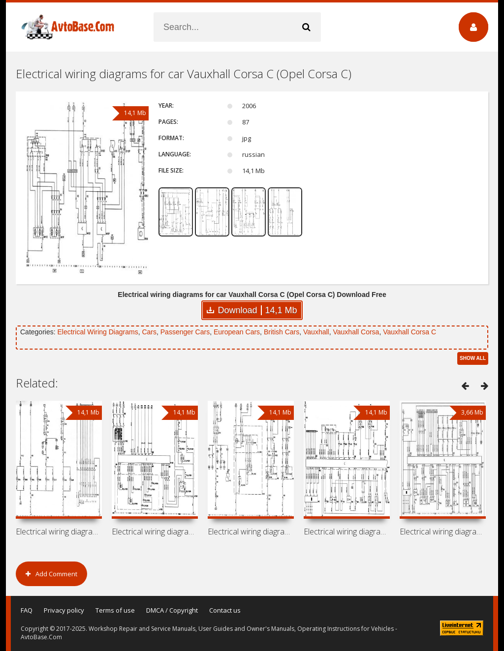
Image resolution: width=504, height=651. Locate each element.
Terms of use (115, 610)
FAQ (26, 610)
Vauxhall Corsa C (409, 332)
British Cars (281, 332)
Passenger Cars (185, 332)
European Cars (237, 332)
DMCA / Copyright (172, 610)
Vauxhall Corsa (356, 332)
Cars (149, 332)
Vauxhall (316, 332)
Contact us (225, 610)
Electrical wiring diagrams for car (155, 531)
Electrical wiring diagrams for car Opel (59, 531)
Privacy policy (64, 610)
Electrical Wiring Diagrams (97, 332)
